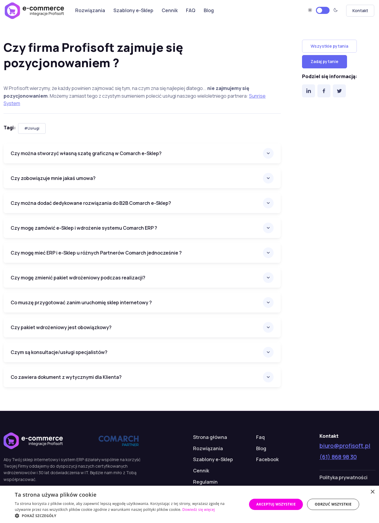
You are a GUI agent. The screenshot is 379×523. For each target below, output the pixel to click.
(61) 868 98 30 (338, 457)
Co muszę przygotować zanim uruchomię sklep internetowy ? (81, 302)
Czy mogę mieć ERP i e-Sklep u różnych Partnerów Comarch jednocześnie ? (96, 253)
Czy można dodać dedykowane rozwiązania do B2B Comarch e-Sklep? (91, 203)
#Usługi (31, 128)
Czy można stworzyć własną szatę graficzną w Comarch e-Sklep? (86, 153)
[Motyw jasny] (323, 10)
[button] (127, 516)
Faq (260, 437)
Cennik (170, 10)
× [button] (372, 492)
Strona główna (210, 437)
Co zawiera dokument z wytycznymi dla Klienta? (66, 377)
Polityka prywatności (343, 477)
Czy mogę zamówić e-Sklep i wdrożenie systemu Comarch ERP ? (84, 228)
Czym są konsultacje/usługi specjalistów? (59, 352)
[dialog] (189, 504)
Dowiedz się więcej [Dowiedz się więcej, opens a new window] (198, 509)
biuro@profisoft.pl (344, 446)
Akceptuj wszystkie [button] (276, 504)
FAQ (190, 10)
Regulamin (205, 482)
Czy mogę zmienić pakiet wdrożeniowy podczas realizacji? (78, 277)
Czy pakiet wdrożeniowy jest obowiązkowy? (61, 327)
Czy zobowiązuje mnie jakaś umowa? (53, 178)
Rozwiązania (90, 10)
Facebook (267, 459)
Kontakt (360, 10)
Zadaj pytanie (324, 61)
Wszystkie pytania (329, 46)
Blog (209, 10)
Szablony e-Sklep (133, 10)
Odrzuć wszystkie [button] (333, 504)
